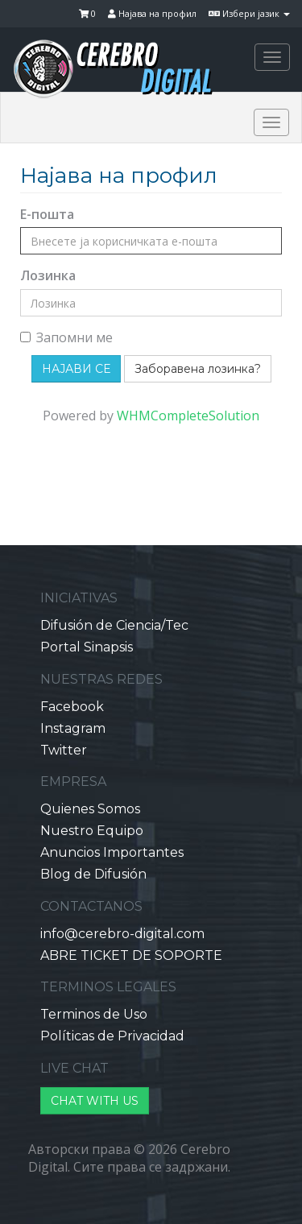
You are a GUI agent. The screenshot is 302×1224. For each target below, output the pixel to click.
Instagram (72, 728)
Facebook (72, 706)
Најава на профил (152, 13)
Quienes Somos (90, 809)
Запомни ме (66, 337)
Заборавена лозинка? (197, 369)
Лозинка (48, 275)
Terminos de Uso (93, 1014)
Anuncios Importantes (112, 852)
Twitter (63, 750)
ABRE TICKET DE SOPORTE (131, 955)
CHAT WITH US (95, 1101)
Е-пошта (47, 214)
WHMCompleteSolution (188, 415)
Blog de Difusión (93, 874)
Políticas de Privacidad (112, 1036)
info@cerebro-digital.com (122, 933)
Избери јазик (249, 13)
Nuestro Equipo (91, 830)
